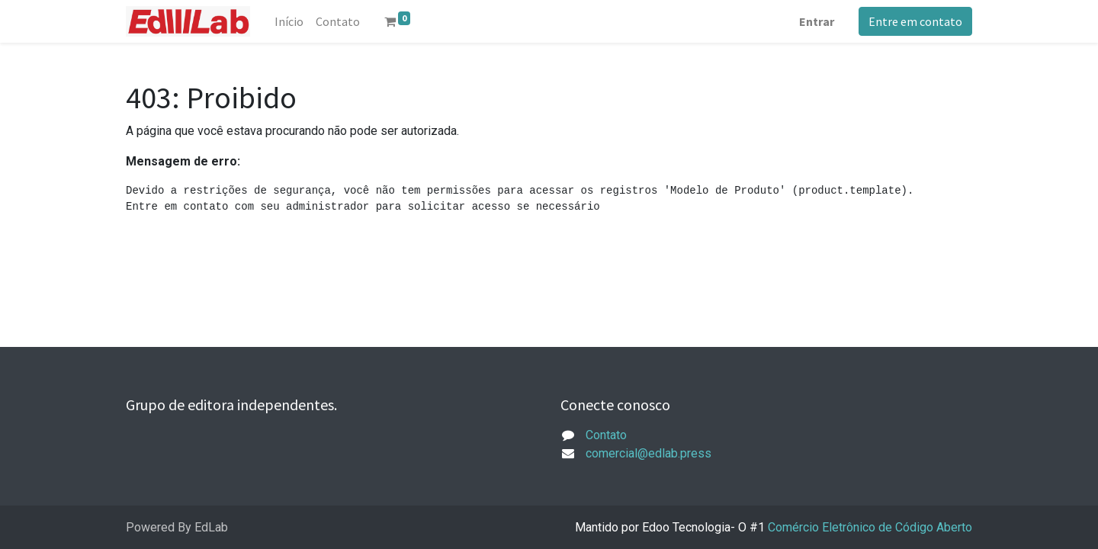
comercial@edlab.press (648, 453)
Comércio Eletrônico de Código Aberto (870, 527)
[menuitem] (289, 21)
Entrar (816, 21)
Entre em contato (915, 21)
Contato (606, 435)
